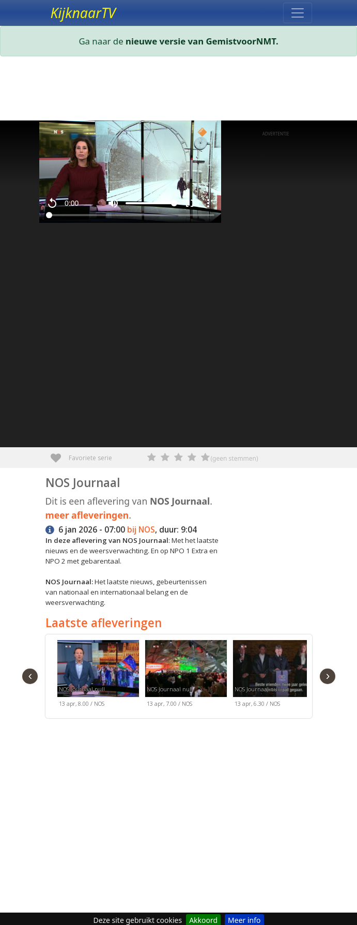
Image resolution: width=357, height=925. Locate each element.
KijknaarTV (83, 13)
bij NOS (141, 529)
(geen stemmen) (234, 458)
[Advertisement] (178, 90)
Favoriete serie (60, 454)
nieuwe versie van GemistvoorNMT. (202, 41)
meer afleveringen (87, 515)
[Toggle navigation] (297, 13)
